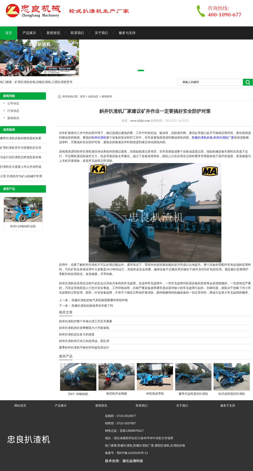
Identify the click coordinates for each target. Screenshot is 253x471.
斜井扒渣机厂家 (223, 137)
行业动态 (13, 110)
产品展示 (29, 33)
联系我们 (77, 33)
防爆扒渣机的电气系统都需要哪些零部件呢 (99, 300)
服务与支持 (127, 33)
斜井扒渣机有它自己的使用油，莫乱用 (84, 341)
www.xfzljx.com (140, 120)
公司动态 (13, 103)
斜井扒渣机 (99, 137)
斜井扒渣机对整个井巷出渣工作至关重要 (85, 321)
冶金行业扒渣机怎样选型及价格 (20, 157)
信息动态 (93, 96)
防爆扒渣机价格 (202, 137)
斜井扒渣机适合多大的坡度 (76, 334)
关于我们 (101, 33)
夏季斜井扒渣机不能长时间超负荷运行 (84, 347)
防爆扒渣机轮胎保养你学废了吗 (92, 305)
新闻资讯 (53, 33)
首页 (8, 33)
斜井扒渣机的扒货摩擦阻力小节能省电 (84, 327)
